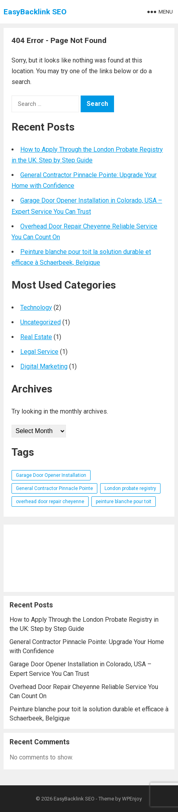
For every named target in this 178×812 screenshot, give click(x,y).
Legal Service (39, 351)
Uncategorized (40, 322)
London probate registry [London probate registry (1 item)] (130, 488)
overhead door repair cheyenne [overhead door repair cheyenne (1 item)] (50, 501)
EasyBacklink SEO (35, 11)
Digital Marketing (44, 366)
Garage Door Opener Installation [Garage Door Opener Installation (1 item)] (51, 475)
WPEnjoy (132, 799)
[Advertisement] (89, 558)
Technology (36, 307)
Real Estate (36, 337)
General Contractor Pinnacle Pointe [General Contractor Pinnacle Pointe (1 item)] (54, 488)
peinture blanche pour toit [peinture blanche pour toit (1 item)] (123, 501)
